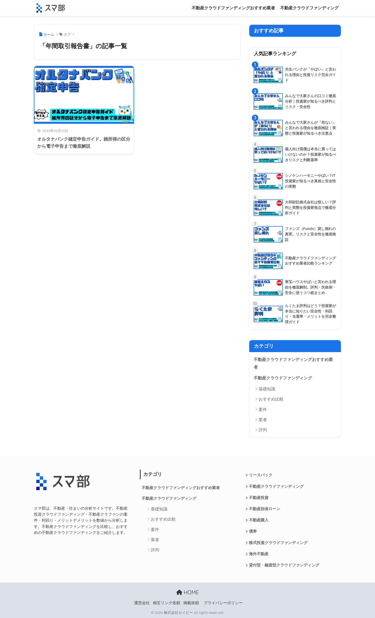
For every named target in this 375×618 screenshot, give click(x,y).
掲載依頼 (191, 603)
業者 (263, 419)
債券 (253, 531)
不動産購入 (258, 520)
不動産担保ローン (264, 509)
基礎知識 (267, 389)
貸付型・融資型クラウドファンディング (284, 565)
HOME (187, 592)
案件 (263, 409)
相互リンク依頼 (166, 603)
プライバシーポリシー (223, 603)
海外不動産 (258, 554)
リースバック (260, 475)
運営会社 (142, 603)
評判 (263, 430)
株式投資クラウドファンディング (278, 543)
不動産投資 (258, 498)
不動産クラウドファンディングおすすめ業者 (233, 8)
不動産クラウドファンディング (309, 8)
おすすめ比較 (271, 399)
